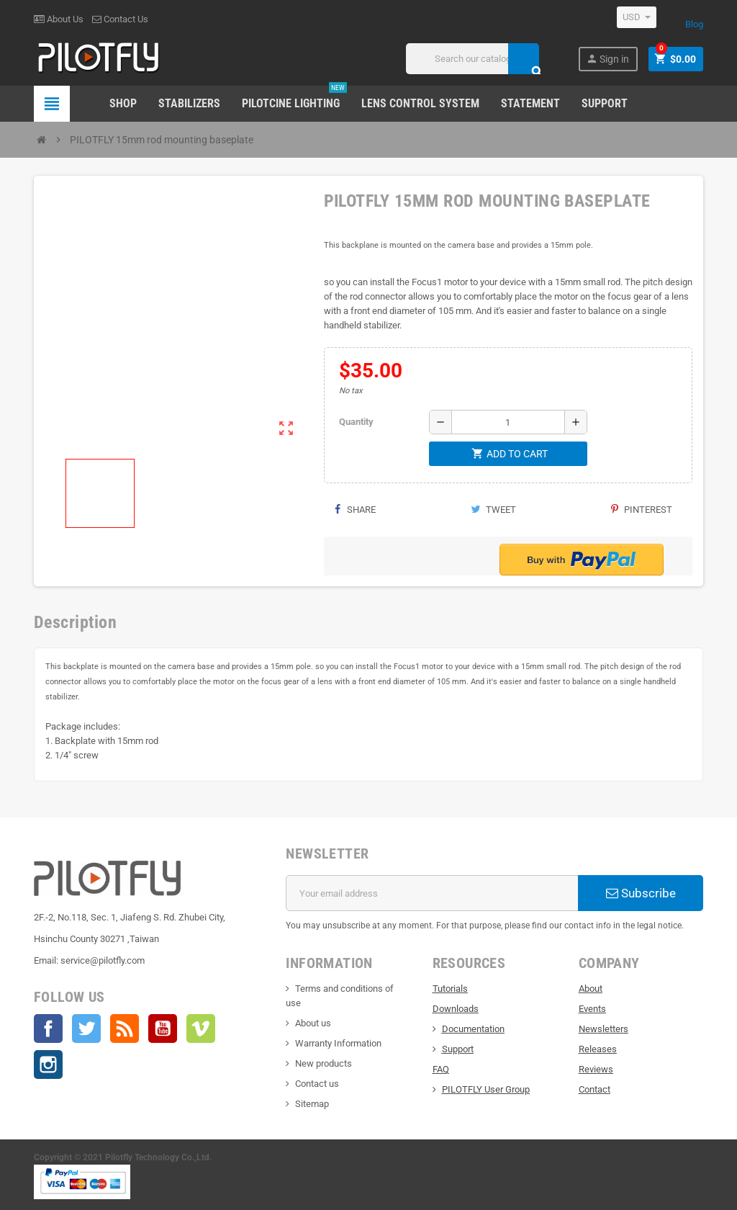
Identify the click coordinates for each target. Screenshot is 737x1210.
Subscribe (641, 893)
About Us (58, 19)
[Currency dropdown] (636, 17)
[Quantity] (508, 422)
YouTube (162, 1028)
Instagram (48, 1064)
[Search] (472, 58)
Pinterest (641, 509)
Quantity (356, 421)
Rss (124, 1028)
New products (323, 1063)
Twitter (86, 1028)
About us (313, 1023)
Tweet (493, 509)
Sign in (607, 59)
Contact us (317, 1083)
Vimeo (200, 1028)
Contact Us (120, 19)
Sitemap (312, 1103)
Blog (694, 24)
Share (355, 509)
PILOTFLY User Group (486, 1089)
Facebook (48, 1028)
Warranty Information (338, 1043)
